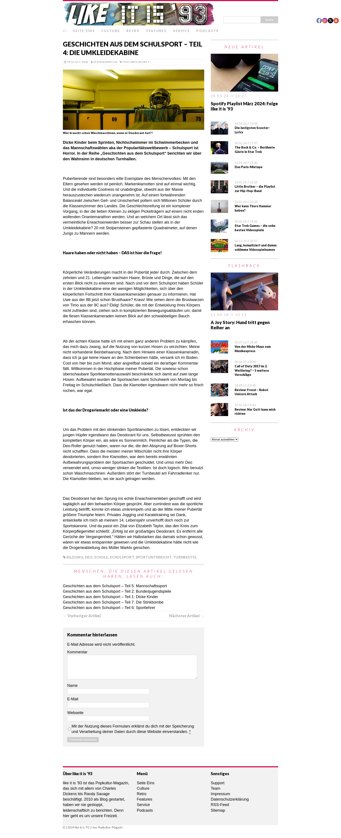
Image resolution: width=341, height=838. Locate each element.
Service (181, 31)
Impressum (220, 794)
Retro (133, 31)
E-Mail (72, 699)
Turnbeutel (185, 557)
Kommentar (77, 652)
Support (217, 783)
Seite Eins (84, 31)
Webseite (75, 713)
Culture (110, 31)
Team (215, 788)
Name (72, 685)
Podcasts (207, 31)
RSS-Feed (220, 805)
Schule (101, 557)
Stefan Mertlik (105, 62)
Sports (143, 62)
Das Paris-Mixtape (248, 167)
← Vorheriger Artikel (82, 615)
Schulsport (122, 557)
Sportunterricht (153, 557)
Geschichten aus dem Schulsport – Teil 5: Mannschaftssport (115, 586)
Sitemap (218, 810)
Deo (89, 557)
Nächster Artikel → (186, 615)
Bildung (75, 557)
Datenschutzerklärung (230, 799)
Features (156, 31)
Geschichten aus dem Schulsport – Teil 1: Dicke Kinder (110, 597)
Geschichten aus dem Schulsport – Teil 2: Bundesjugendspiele (117, 591)
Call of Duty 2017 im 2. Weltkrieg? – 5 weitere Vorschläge (252, 370)
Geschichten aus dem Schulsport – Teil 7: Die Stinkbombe (113, 602)
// (64, 31)
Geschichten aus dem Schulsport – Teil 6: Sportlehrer (109, 608)
